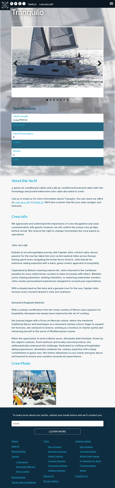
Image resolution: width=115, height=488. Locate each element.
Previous (17, 62)
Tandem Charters (56, 470)
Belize (83, 470)
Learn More (57, 431)
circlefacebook (15, 4)
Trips (46, 441)
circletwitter (19, 4)
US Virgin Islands (88, 451)
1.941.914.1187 (46, 4)
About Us (48, 476)
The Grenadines (88, 466)
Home (15, 441)
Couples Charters (57, 461)
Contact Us (81, 476)
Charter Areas (83, 441)
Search (15, 446)
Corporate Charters (58, 466)
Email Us (32, 4)
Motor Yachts (22, 471)
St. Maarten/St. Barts (90, 461)
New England (86, 447)
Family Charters (55, 456)
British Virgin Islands (89, 456)
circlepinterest (23, 4)
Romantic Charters (57, 451)
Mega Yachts (19, 451)
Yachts (15, 456)
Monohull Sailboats (25, 467)
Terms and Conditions (24, 482)
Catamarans (22, 462)
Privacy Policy (51, 481)
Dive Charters (54, 447)
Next (98, 62)
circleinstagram (11, 4)
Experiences (18, 477)
